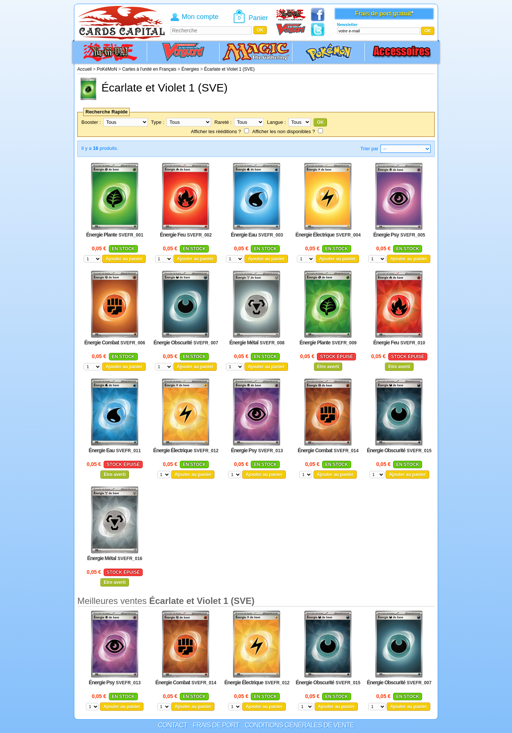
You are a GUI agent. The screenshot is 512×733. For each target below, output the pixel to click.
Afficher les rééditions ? (216, 131)
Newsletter (347, 24)
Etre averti (328, 366)
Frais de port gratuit (383, 13)
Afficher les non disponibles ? (283, 131)
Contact (172, 725)
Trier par (369, 148)
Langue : (276, 122)
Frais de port (216, 725)
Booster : (91, 122)
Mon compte (200, 16)
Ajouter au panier (124, 258)
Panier (258, 18)
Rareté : (222, 122)
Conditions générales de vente (299, 725)
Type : (157, 122)
